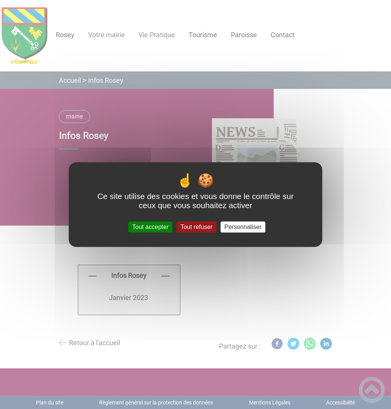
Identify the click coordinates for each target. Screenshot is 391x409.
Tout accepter (150, 227)
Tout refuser (196, 227)
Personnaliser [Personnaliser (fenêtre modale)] (243, 227)
